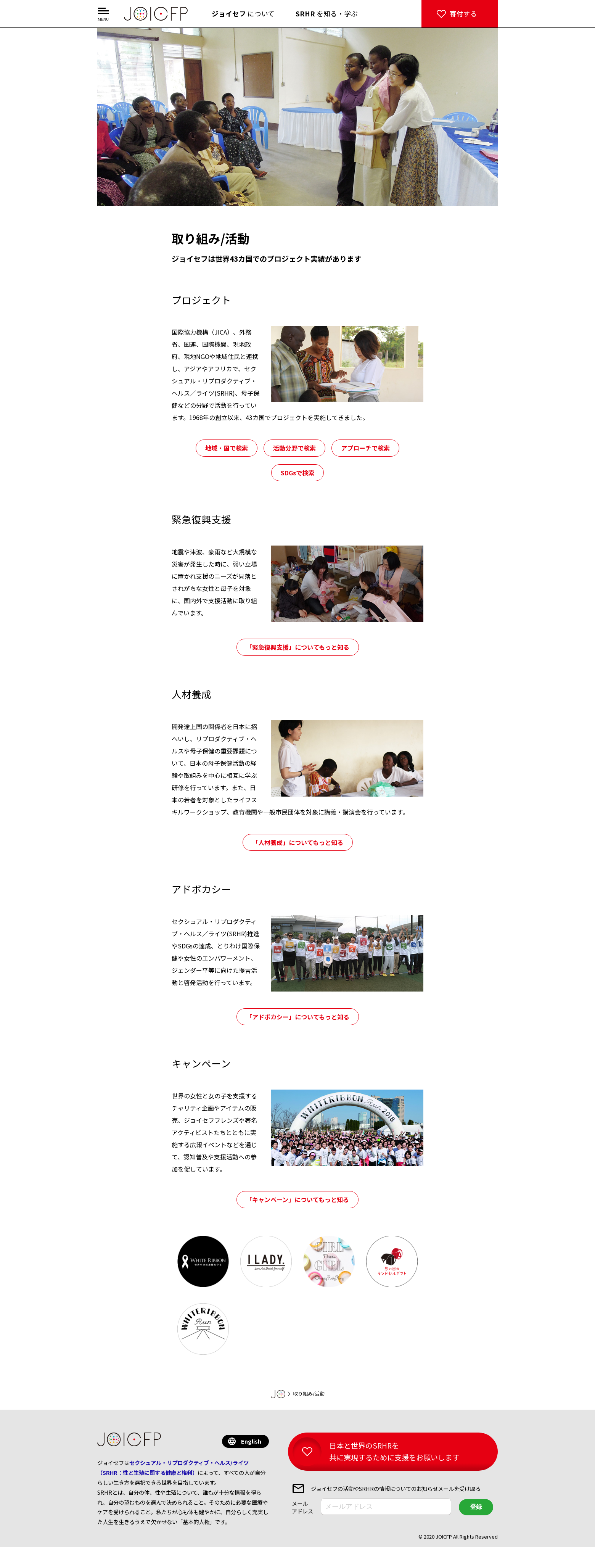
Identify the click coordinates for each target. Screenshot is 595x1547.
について (243, 13)
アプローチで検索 (365, 447)
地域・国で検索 (226, 447)
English (251, 1441)
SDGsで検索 (297, 472)
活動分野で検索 (294, 447)
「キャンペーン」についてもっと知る (297, 1199)
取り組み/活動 (309, 1393)
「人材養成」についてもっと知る (297, 842)
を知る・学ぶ (327, 13)
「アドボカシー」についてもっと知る (297, 1016)
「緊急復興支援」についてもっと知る (297, 647)
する (463, 13)
